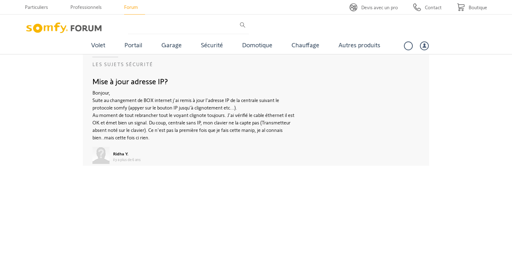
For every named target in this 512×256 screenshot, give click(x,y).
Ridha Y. (120, 153)
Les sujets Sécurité (122, 64)
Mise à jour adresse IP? (130, 81)
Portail (133, 45)
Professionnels (86, 7)
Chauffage (305, 45)
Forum (131, 7)
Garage (171, 45)
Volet (98, 45)
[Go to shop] (472, 7)
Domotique (257, 45)
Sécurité (212, 45)
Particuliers (36, 7)
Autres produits (359, 45)
